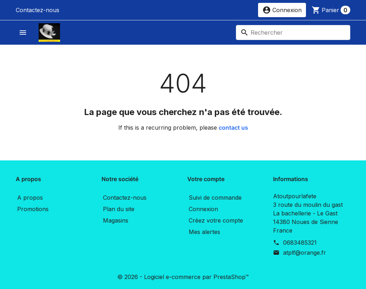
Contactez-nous (37, 10)
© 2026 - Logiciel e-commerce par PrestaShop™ (183, 276)
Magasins (115, 220)
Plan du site (118, 209)
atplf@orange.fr (304, 252)
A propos (30, 197)
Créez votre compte (216, 220)
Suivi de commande (215, 197)
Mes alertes (204, 231)
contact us (233, 127)
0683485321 (300, 242)
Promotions (33, 209)
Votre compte (205, 179)
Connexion (203, 209)
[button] (282, 10)
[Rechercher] (293, 32)
